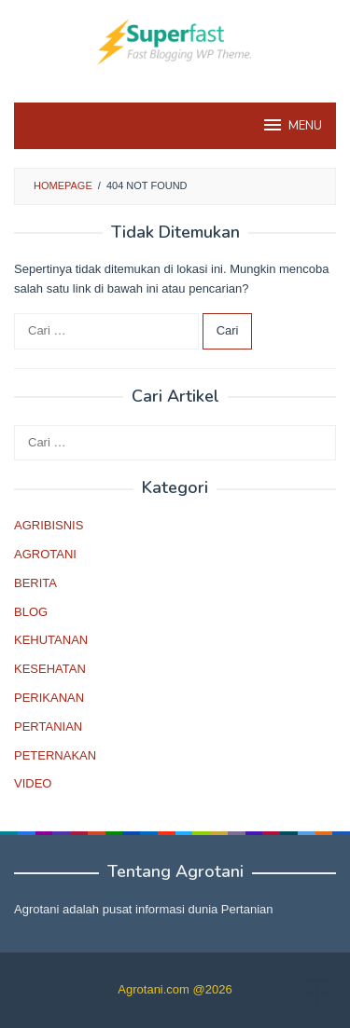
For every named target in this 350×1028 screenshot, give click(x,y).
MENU (291, 125)
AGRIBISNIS (48, 525)
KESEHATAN (50, 669)
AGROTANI (45, 554)
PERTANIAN (48, 726)
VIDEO (32, 783)
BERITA (35, 583)
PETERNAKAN (55, 755)
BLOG (31, 612)
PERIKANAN (49, 698)
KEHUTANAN (51, 640)
